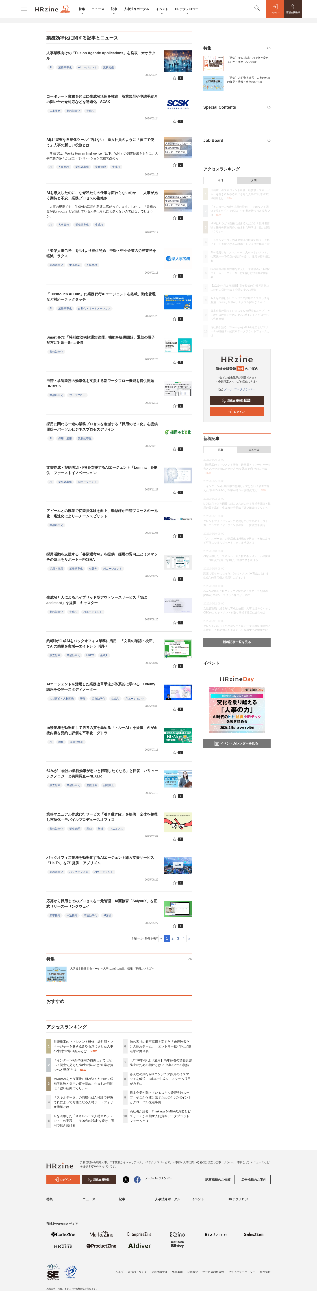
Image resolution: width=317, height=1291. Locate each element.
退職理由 (91, 785)
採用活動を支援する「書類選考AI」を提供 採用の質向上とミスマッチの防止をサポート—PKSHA (102, 556)
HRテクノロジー (186, 9)
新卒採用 (55, 915)
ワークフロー (77, 395)
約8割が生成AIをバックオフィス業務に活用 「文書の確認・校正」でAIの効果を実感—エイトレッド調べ (101, 643)
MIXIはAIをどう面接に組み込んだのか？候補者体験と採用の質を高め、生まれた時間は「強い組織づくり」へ (83, 1083)
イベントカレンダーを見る (236, 743)
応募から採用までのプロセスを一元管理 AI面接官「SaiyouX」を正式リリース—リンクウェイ (101, 903)
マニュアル (116, 828)
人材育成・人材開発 (62, 698)
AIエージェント (87, 67)
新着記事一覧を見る (237, 642)
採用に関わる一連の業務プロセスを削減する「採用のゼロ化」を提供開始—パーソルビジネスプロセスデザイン (102, 426)
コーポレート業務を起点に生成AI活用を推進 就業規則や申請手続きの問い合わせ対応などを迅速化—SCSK (102, 99)
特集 (82, 9)
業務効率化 (65, 67)
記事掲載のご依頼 (217, 1179)
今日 (220, 180)
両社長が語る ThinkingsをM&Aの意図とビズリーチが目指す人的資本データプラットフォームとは (160, 1116)
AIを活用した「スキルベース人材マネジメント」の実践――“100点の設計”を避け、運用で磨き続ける (84, 1120)
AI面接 (107, 915)
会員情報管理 (159, 1272)
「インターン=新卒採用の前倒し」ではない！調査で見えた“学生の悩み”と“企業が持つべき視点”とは (83, 1064)
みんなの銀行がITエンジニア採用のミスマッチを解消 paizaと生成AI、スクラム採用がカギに (160, 1078)
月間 (253, 180)
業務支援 (108, 67)
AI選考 (93, 568)
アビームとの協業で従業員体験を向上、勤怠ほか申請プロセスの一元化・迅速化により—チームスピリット (102, 513)
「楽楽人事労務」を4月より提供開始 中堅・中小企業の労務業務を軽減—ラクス (101, 253)
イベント (162, 9)
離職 (100, 828)
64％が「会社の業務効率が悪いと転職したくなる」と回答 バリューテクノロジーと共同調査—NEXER (102, 773)
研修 (82, 698)
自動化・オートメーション (94, 308)
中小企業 (74, 265)
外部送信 (265, 1272)
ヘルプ (119, 1272)
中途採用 (72, 915)
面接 (61, 742)
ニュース (98, 9)
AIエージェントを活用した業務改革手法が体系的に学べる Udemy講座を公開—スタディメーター (100, 686)
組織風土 (108, 785)
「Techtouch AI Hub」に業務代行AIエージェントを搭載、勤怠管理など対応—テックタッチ (101, 296)
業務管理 (100, 166)
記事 (114, 9)
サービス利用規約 (213, 1272)
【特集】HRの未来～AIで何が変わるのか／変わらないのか (248, 59)
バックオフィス (78, 872)
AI (51, 67)
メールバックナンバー (237, 389)
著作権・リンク (137, 1272)
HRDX (90, 655)
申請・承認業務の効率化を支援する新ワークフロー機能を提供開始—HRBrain (102, 383)
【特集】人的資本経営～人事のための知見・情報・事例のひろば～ (248, 79)
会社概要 (192, 1272)
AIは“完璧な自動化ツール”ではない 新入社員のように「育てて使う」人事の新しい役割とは (100, 142)
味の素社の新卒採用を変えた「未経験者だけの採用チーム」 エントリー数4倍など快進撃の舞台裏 (160, 1046)
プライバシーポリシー (241, 1272)
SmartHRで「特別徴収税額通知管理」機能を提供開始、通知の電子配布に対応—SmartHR (100, 340)
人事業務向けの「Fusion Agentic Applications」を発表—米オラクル (101, 55)
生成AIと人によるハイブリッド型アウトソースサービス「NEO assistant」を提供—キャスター (97, 600)
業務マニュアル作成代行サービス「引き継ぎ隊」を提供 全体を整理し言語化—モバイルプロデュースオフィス (102, 817)
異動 (89, 828)
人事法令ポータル (136, 9)
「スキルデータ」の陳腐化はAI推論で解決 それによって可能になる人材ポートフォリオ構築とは (85, 1102)
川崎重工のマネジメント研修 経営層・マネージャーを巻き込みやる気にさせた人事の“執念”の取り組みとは (83, 1046)
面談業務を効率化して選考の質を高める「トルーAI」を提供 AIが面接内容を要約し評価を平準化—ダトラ (102, 730)
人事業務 (55, 110)
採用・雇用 (65, 438)
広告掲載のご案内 (253, 1179)
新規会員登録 (235, 400)
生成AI (90, 110)
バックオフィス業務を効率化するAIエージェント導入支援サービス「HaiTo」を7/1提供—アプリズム (100, 860)
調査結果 (55, 655)
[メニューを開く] (24, 9)
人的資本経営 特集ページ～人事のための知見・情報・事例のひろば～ (112, 968)
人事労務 (91, 265)
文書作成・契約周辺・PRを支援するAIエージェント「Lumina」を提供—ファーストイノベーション (101, 470)
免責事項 (177, 1272)
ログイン (236, 412)
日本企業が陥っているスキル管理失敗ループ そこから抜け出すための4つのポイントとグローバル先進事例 (160, 1097)
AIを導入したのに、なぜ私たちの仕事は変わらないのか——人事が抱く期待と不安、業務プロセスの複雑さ (102, 195)
